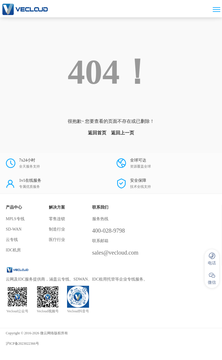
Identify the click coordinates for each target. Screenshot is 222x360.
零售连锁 (57, 219)
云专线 (12, 239)
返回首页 (97, 132)
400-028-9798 (108, 230)
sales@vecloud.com (115, 252)
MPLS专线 (15, 219)
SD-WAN (13, 229)
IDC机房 (13, 250)
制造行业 (57, 229)
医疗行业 (57, 239)
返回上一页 (122, 132)
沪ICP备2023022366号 (22, 344)
